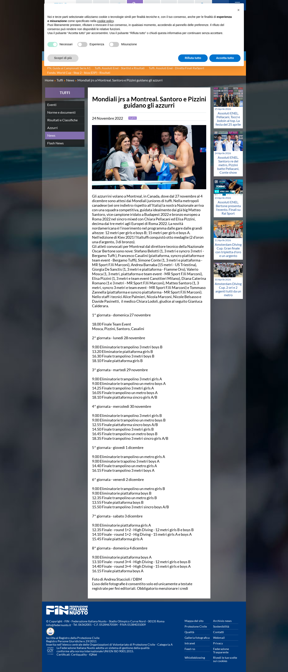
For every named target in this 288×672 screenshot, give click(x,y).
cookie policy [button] (105, 21)
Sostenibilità (221, 626)
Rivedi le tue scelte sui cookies (225, 659)
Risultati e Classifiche (62, 120)
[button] (238, 10)
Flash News (55, 143)
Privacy (218, 643)
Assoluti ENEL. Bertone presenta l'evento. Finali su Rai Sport (228, 207)
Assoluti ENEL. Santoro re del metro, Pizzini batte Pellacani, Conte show (228, 164)
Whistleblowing (195, 657)
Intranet (190, 643)
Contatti (218, 632)
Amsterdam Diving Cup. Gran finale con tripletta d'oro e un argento (228, 250)
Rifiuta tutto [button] (193, 58)
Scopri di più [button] (63, 58)
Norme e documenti (61, 112)
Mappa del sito (194, 621)
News (51, 135)
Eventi (51, 105)
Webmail (219, 637)
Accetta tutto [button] (225, 58)
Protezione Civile (196, 626)
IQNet (93, 654)
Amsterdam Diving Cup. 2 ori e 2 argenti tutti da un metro (228, 289)
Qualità (189, 632)
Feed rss (190, 649)
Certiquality (79, 654)
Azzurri (52, 128)
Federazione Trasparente (221, 650)
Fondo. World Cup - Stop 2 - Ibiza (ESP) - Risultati (78, 72)
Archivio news (222, 621)
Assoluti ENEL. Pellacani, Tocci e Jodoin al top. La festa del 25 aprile (228, 118)
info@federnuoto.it (58, 625)
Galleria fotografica (197, 637)
